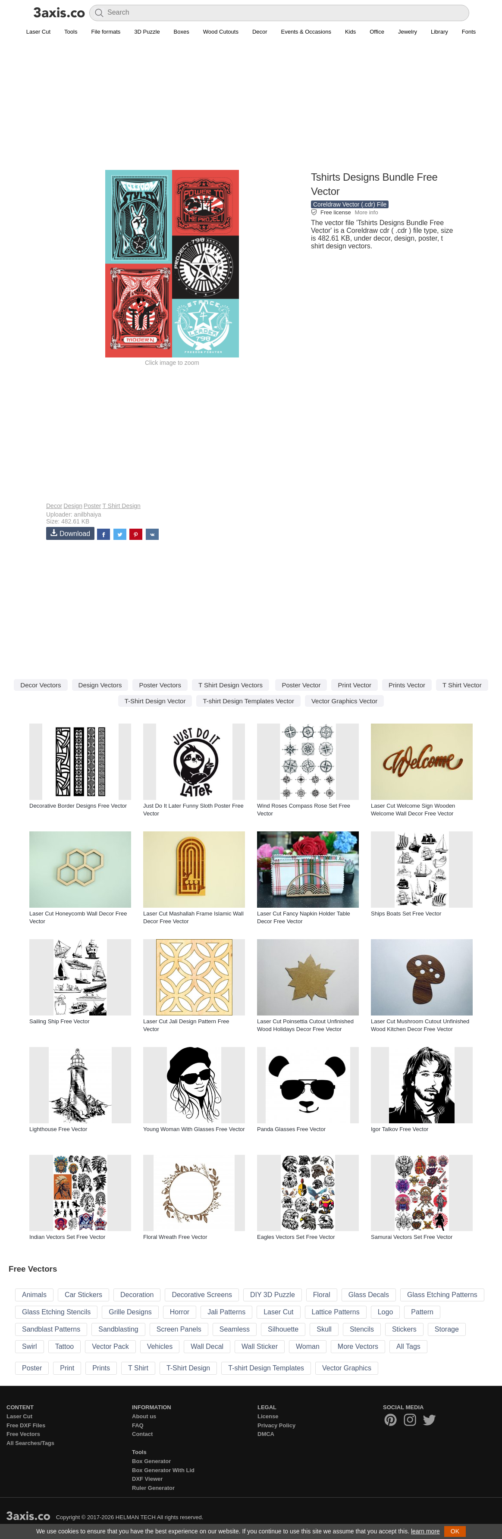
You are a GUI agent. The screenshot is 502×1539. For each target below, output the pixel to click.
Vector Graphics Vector (344, 701)
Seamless (235, 1329)
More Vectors (358, 1346)
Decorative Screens (202, 1294)
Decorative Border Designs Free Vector (78, 805)
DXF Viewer (147, 1479)
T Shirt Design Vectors (230, 685)
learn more (425, 1531)
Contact (142, 1434)
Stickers (404, 1329)
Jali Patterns (226, 1312)
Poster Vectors (160, 685)
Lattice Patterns (336, 1312)
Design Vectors (100, 685)
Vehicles (160, 1346)
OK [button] (455, 1531)
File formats (105, 31)
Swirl (29, 1346)
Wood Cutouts (220, 31)
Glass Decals (368, 1294)
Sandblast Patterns (51, 1329)
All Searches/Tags (30, 1443)
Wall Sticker (260, 1346)
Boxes (181, 31)
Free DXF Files (25, 1425)
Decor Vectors (40, 685)
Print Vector (354, 685)
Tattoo (64, 1346)
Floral (321, 1294)
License (267, 1416)
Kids (350, 31)
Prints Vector (407, 685)
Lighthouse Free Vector (58, 1129)
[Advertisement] (251, 108)
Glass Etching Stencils (56, 1312)
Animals (34, 1294)
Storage (447, 1329)
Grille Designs (130, 1312)
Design (72, 505)
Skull (324, 1329)
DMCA (265, 1434)
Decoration (137, 1294)
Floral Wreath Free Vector (175, 1237)
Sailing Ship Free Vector (59, 1021)
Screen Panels (179, 1329)
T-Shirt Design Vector (155, 701)
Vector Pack (110, 1346)
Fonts (469, 31)
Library (439, 31)
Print (67, 1368)
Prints (101, 1368)
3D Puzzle (147, 31)
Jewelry (407, 31)
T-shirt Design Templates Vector (248, 701)
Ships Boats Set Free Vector (406, 913)
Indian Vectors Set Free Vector (67, 1237)
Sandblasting (118, 1329)
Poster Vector (301, 685)
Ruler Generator (153, 1488)
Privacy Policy (276, 1425)
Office (377, 31)
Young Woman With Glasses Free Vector (194, 1129)
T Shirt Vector (462, 685)
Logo (385, 1312)
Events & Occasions (306, 31)
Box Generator (151, 1461)
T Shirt (138, 1368)
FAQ (138, 1425)
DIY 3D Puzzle (272, 1294)
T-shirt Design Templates (266, 1368)
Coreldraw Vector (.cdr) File (349, 204)
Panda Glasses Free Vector (291, 1129)
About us (144, 1416)
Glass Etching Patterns (442, 1294)
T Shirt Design (121, 505)
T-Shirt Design (188, 1368)
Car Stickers (83, 1294)
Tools (70, 31)
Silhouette (283, 1329)
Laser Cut (38, 31)
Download (70, 533)
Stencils (362, 1329)
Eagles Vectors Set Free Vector (296, 1237)
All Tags (408, 1346)
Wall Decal (207, 1346)
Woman (308, 1346)
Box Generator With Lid (163, 1470)
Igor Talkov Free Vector (399, 1129)
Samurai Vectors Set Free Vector (411, 1237)
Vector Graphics (346, 1368)
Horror (179, 1312)
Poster (92, 505)
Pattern (422, 1312)
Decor (259, 31)
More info (366, 212)
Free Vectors (23, 1434)
